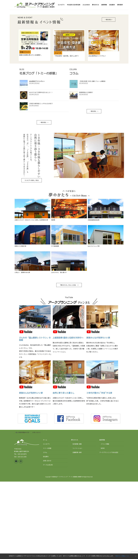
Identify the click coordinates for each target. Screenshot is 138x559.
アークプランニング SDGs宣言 (108, 530)
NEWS (103, 526)
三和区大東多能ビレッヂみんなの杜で (41, 181)
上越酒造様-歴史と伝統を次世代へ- (68, 415)
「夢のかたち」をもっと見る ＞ (69, 362)
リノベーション (77, 526)
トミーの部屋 (47, 526)
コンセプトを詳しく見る (32, 258)
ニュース (58, 130)
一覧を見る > (44, 200)
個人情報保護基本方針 (22, 510)
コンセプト (46, 521)
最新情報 (102, 517)
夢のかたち (74, 517)
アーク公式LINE (48, 542)
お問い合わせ (36, 510)
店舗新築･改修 (77, 530)
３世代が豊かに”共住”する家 (99, 470)
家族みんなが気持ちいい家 (98, 415)
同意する (117, 556)
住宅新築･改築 (77, 521)
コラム (45, 530)
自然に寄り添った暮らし (63, 470)
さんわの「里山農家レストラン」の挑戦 (35, 416)
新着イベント (25, 129)
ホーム (45, 517)
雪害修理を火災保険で (86, 170)
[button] (19, 48)
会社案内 (46, 534)
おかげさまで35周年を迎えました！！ (41, 170)
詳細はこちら (125, 556)
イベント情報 (105, 521)
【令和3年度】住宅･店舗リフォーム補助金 (92, 159)
